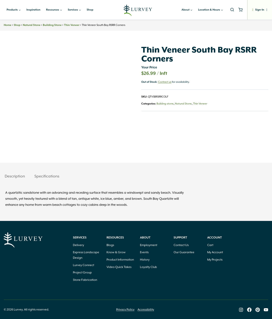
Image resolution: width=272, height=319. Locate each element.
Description (15, 176)
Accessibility (146, 309)
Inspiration (33, 9)
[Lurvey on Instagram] (241, 309)
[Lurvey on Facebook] (249, 309)
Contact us (164, 81)
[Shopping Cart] (241, 10)
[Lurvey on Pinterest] (257, 309)
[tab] (15, 176)
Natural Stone (31, 25)
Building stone (52, 25)
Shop (90, 9)
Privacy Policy (125, 309)
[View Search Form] (232, 9)
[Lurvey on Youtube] (266, 309)
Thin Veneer (71, 25)
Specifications (46, 176)
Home (7, 25)
